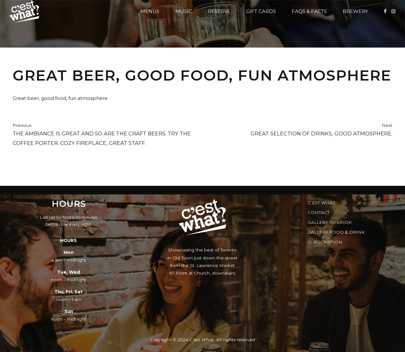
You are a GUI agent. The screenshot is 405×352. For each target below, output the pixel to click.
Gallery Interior (330, 222)
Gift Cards (261, 11)
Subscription (325, 241)
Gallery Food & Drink (336, 232)
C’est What (321, 202)
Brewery (355, 11)
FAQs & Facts (309, 11)
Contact (318, 212)
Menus (149, 11)
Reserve (219, 11)
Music (183, 11)
